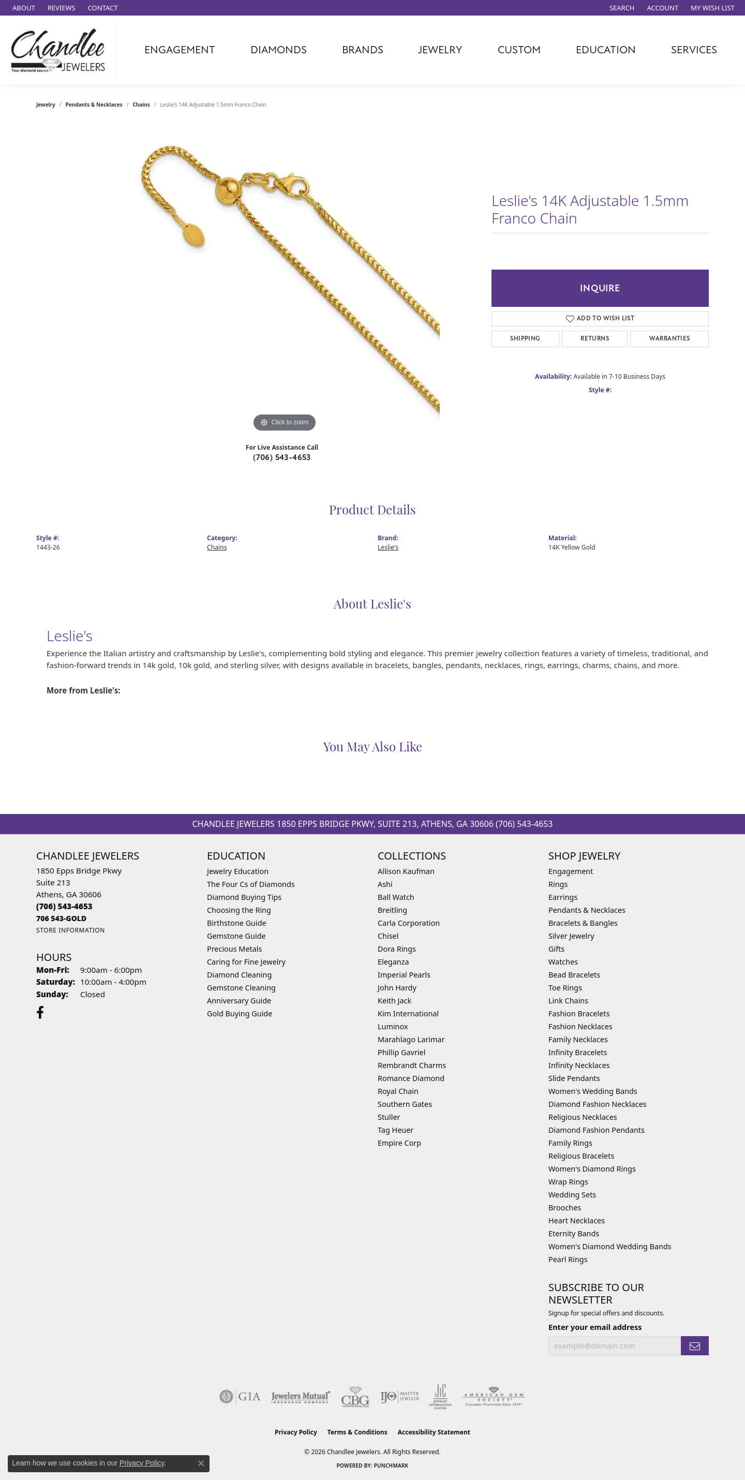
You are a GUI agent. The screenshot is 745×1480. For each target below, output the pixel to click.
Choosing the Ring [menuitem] (239, 910)
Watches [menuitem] (563, 962)
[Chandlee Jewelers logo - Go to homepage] (60, 50)
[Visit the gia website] (240, 1397)
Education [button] (606, 49)
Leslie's (388, 547)
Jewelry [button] (440, 49)
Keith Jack (394, 1000)
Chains (141, 104)
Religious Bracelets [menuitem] (581, 1156)
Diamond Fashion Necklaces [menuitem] (597, 1104)
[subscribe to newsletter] (695, 1345)
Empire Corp (399, 1143)
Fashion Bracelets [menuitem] (578, 1013)
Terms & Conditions (357, 1432)
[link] (22, 8)
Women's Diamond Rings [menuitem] (592, 1169)
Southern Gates (405, 1104)
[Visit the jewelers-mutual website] (301, 1397)
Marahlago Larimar (411, 1039)
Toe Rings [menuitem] (565, 988)
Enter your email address (595, 1327)
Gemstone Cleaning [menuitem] (241, 988)
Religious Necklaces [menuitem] (582, 1117)
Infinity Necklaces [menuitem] (579, 1065)
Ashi (385, 884)
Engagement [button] (179, 49)
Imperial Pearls (404, 975)
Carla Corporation (409, 923)
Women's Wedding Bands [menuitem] (592, 1091)
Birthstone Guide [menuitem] (236, 923)
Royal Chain (398, 1091)
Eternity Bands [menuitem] (573, 1233)
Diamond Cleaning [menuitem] (239, 975)
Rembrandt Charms (412, 1065)
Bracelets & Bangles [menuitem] (583, 923)
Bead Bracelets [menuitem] (574, 975)
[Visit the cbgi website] (355, 1397)
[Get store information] (70, 930)
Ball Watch (396, 897)
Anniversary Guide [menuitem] (239, 1000)
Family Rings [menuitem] (570, 1143)
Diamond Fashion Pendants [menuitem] (596, 1130)
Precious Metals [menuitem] (234, 949)
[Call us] (61, 918)
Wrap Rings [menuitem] (568, 1182)
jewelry (45, 104)
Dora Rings (397, 949)
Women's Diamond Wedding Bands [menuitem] (610, 1246)
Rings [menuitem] (558, 884)
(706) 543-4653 (282, 457)
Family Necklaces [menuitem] (578, 1039)
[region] (284, 279)
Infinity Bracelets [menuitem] (577, 1052)
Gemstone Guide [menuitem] (236, 936)
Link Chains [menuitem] (568, 1000)
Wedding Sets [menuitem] (572, 1195)
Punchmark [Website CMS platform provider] (391, 1465)
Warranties (669, 339)
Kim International (408, 1013)
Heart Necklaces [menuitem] (576, 1220)
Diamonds (278, 49)
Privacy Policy (296, 1432)
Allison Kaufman (406, 871)
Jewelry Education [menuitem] (238, 871)
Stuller (389, 1117)
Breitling (392, 910)
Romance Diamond (411, 1078)
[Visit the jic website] (440, 1397)
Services (694, 49)
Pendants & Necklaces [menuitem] (586, 910)
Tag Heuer (395, 1130)
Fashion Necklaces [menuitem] (580, 1026)
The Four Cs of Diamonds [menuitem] (251, 884)
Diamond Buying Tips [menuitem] (244, 897)
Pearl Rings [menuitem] (568, 1259)
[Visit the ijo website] (399, 1397)
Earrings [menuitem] (562, 897)
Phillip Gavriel (401, 1052)
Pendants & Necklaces (94, 104)
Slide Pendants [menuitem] (574, 1078)
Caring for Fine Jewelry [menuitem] (246, 962)
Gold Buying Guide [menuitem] (239, 1013)
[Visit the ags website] (494, 1397)
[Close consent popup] (201, 1463)
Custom (519, 49)
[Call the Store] (64, 906)
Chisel (388, 936)
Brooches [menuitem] (564, 1207)
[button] (621, 8)
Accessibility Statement (434, 1432)
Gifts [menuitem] (556, 949)
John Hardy (397, 988)
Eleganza (393, 962)
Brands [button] (362, 49)
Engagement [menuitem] (570, 871)
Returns (594, 339)
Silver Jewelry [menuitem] (571, 936)
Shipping (525, 339)
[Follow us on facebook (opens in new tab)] (40, 1013)
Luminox (393, 1026)
